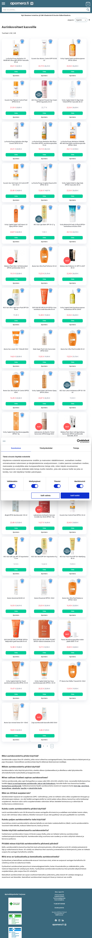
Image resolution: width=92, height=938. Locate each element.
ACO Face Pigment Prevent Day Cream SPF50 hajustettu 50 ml (44, 101)
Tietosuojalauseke (59, 898)
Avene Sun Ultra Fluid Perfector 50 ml (44, 266)
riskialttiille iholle (35, 788)
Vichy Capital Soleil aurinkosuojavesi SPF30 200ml (72, 59)
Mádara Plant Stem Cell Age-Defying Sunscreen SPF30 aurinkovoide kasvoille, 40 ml (72, 434)
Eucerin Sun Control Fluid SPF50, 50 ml (72, 515)
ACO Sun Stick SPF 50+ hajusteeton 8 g (44, 556)
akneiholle (16, 788)
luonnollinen (6, 788)
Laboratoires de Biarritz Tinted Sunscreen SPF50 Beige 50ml (44, 433)
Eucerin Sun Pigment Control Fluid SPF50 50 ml (16, 101)
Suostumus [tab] (16, 448)
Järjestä (70, 20)
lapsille (23, 788)
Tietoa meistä (59, 895)
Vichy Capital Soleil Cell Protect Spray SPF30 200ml (44, 391)
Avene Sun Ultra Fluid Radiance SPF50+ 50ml (72, 599)
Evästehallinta (59, 900)
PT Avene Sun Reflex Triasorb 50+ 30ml (72, 681)
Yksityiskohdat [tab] (46, 448)
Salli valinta (46, 495)
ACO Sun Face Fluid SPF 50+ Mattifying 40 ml (72, 557)
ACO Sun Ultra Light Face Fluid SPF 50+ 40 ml (16, 308)
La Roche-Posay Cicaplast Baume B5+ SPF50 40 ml (44, 184)
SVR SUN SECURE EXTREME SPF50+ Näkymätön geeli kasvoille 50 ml (16, 640)
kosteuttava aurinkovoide (11, 786)
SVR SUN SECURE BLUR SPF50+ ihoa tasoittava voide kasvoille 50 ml (44, 308)
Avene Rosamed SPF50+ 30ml (44, 598)
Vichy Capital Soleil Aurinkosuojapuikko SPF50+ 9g (16, 433)
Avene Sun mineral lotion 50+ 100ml (16, 723)
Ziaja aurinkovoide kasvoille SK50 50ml (44, 723)
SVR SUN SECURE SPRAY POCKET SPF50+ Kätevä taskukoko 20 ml (44, 640)
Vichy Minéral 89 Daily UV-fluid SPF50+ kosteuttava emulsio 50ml (72, 225)
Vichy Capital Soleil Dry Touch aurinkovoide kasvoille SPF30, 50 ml (16, 682)
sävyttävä (85, 786)
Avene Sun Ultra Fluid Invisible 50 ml (72, 349)
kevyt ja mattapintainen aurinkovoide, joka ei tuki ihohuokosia (31, 783)
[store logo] (22, 3)
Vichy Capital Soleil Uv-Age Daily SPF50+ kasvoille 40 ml (72, 184)
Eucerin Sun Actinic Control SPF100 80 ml (44, 59)
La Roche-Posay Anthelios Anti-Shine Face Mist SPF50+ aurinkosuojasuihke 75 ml (44, 143)
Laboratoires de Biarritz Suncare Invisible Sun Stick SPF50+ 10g (44, 516)
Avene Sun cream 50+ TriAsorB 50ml (16, 349)
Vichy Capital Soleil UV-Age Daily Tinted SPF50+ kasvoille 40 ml (72, 101)
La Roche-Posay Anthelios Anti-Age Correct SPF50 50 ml (16, 142)
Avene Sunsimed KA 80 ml (16, 598)
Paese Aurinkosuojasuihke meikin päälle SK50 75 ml (72, 640)
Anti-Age (77, 786)
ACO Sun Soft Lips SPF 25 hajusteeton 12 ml (16, 557)
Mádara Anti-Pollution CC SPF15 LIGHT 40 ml (72, 267)
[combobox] (46, 9)
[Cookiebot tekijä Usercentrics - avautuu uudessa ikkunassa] (78, 441)
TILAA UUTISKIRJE (59, 904)
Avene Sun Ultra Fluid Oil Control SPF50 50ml (16, 391)
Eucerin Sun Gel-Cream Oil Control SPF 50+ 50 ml (16, 184)
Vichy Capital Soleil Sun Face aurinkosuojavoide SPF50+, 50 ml (44, 682)
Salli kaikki (75, 495)
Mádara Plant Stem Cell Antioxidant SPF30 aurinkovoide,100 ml (16, 267)
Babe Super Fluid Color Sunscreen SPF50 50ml (44, 350)
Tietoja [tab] (76, 448)
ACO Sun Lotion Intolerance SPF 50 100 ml (72, 391)
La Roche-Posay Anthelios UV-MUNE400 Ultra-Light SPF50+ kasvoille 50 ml (16, 60)
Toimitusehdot (59, 896)
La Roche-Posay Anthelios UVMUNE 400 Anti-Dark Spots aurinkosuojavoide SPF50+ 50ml (72, 143)
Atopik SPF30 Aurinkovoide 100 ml (16, 515)
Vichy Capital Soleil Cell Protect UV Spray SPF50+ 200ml (16, 225)
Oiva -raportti (59, 892)
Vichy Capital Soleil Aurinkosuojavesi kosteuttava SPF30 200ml (72, 308)
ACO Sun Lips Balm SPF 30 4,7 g (44, 224)
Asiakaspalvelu (59, 908)
